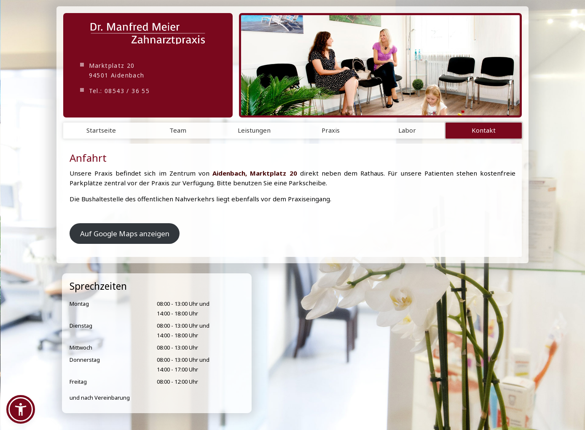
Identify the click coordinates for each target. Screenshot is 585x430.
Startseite (101, 130)
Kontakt (484, 130)
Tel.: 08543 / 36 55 (119, 91)
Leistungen (254, 130)
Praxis (331, 130)
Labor (407, 130)
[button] (20, 409)
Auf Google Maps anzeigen (124, 233)
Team (177, 130)
